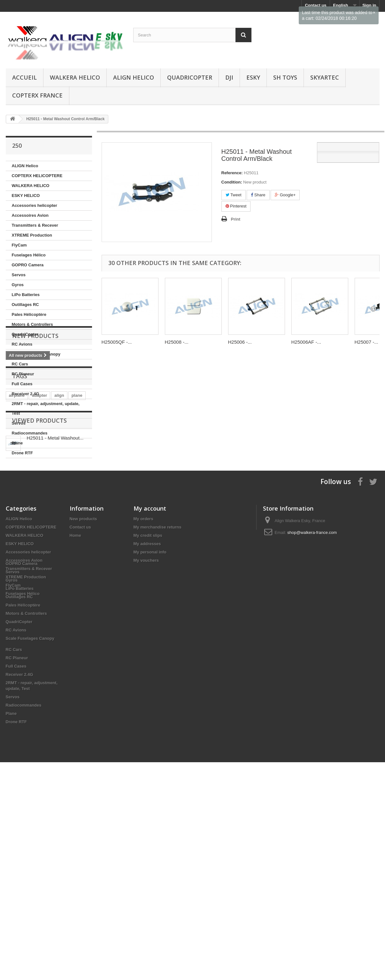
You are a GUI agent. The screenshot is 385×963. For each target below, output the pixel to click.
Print (236, 219)
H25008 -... (177, 342)
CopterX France (37, 95)
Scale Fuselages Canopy (36, 354)
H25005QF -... (117, 342)
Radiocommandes (30, 433)
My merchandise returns (157, 686)
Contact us (80, 686)
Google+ (285, 194)
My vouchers (146, 719)
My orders (143, 678)
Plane (17, 443)
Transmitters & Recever (35, 225)
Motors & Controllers (32, 324)
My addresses (147, 703)
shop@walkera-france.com (312, 692)
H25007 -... (366, 342)
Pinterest (236, 206)
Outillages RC (25, 304)
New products (35, 477)
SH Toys (285, 77)
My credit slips (148, 695)
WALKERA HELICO (75, 77)
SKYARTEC (324, 77)
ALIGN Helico (133, 77)
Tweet (234, 194)
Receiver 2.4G (25, 393)
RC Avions (22, 344)
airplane (17, 539)
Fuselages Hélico (29, 255)
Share (258, 194)
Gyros (18, 284)
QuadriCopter (189, 77)
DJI (229, 77)
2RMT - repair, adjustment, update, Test (46, 408)
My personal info (150, 711)
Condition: (231, 182)
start (13, 549)
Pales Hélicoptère (29, 314)
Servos (19, 274)
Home (75, 695)
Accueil (24, 77)
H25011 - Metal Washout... (55, 591)
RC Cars (20, 364)
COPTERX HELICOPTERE (37, 175)
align (59, 539)
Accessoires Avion (30, 215)
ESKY (253, 77)
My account (150, 668)
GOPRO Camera (28, 264)
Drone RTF (22, 452)
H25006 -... (240, 342)
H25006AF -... (306, 342)
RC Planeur (23, 374)
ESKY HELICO (26, 195)
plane (77, 539)
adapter (39, 539)
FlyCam (19, 245)
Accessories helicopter (34, 205)
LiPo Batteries (26, 294)
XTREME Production (32, 235)
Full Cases (22, 383)
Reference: (232, 172)
